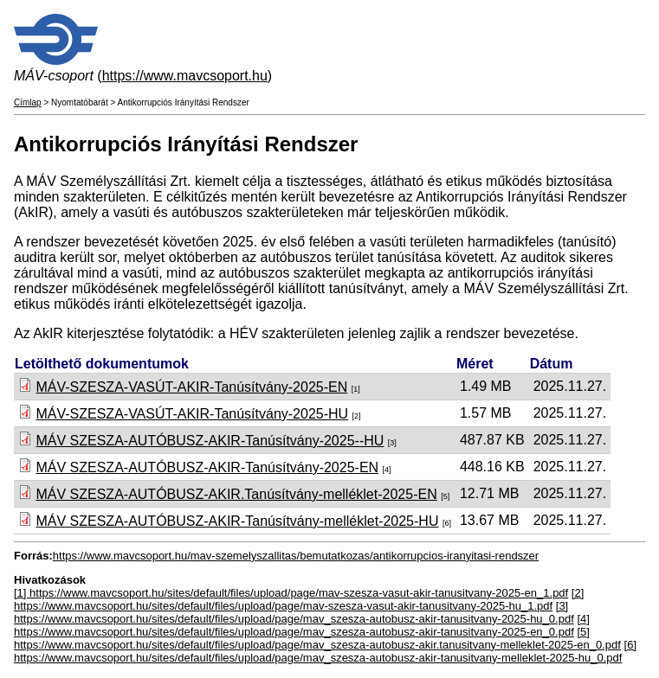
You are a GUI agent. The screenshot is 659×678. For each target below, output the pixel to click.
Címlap (28, 102)
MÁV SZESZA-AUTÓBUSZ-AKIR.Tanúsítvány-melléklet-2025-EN (236, 494)
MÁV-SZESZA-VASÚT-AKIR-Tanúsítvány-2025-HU (192, 413)
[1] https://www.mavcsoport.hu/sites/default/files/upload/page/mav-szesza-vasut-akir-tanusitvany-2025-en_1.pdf (291, 592)
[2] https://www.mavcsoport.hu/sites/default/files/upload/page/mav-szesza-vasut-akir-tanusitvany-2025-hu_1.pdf (299, 599)
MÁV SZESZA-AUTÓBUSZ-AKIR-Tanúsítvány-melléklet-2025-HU (237, 521)
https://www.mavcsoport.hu (185, 75)
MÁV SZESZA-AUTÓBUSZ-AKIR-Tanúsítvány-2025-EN (207, 467)
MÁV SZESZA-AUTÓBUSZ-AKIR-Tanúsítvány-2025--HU (210, 440)
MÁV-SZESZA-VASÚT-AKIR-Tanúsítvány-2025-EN (191, 387)
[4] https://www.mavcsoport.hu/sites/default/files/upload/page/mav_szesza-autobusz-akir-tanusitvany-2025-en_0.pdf (302, 625)
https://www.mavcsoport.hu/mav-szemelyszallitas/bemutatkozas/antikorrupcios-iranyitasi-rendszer (296, 555)
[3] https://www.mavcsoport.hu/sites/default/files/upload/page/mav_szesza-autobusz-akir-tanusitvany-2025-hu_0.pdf (294, 612)
